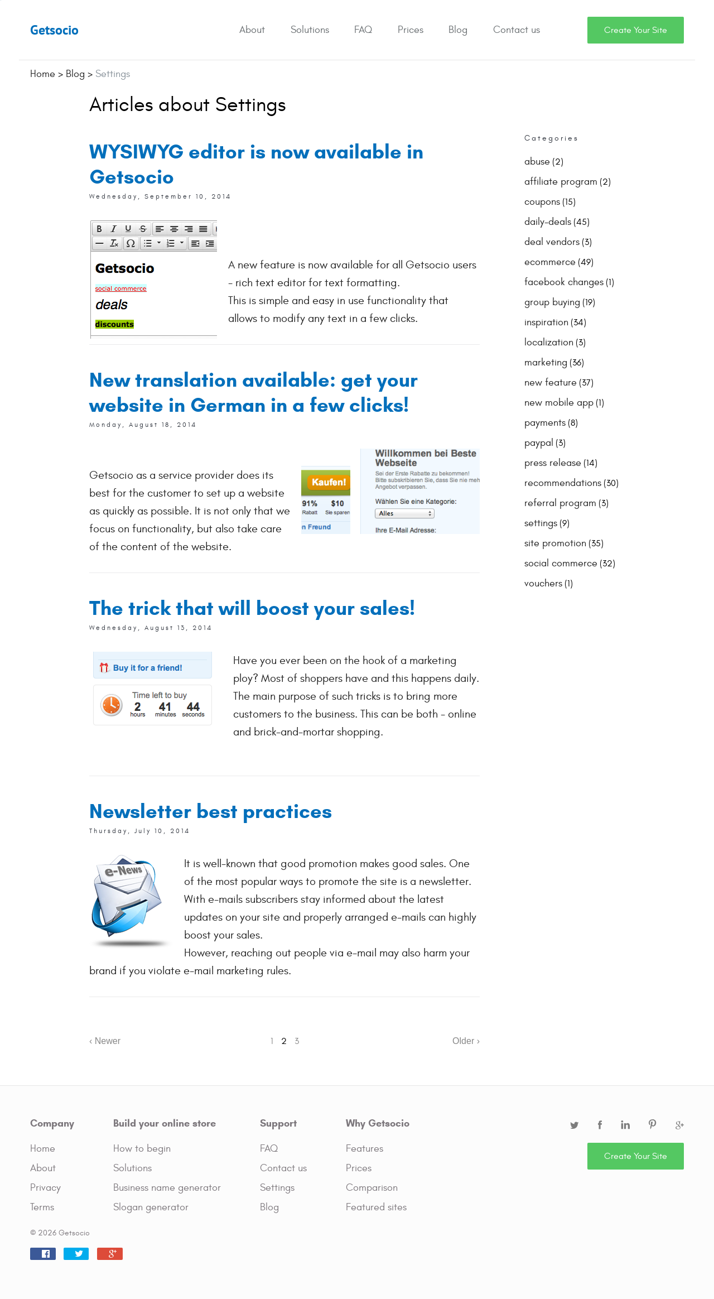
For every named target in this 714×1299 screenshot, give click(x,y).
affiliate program (560, 181)
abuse (537, 161)
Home (42, 1148)
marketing (545, 362)
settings (540, 523)
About (252, 30)
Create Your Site (635, 30)
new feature (550, 382)
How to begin (142, 1148)
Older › (466, 1041)
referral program (560, 503)
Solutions (310, 30)
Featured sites (376, 1207)
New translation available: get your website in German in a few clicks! (253, 392)
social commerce (560, 563)
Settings (277, 1188)
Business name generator (167, 1188)
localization (548, 342)
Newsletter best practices (210, 811)
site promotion (555, 543)
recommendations (562, 483)
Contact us (516, 30)
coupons (542, 202)
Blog (457, 30)
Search (573, 30)
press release (552, 463)
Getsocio (54, 30)
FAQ (363, 30)
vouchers (543, 583)
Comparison (372, 1188)
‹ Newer (104, 1041)
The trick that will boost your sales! (252, 607)
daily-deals (547, 222)
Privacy (45, 1188)
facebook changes (564, 282)
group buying (552, 302)
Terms (42, 1207)
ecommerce (550, 262)
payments (545, 423)
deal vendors (552, 242)
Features (364, 1148)
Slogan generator (151, 1207)
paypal (538, 443)
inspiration (546, 322)
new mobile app (559, 402)
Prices (410, 30)
